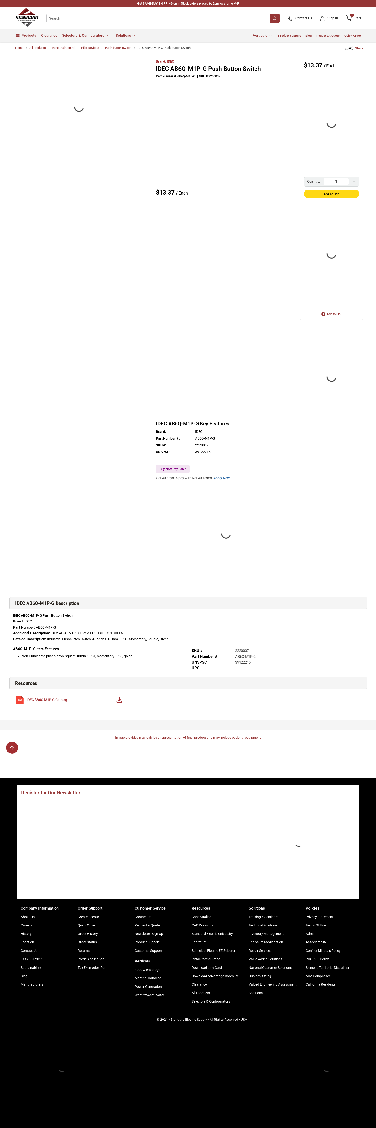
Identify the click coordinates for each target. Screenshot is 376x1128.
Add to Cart (331, 194)
